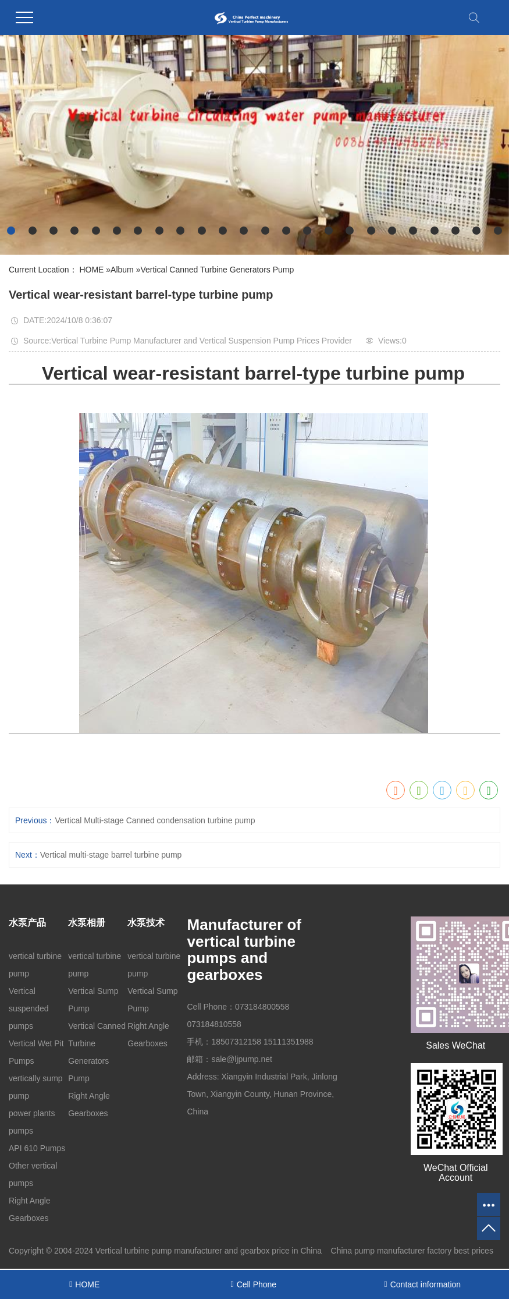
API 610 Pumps (37, 1148)
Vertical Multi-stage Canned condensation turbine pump (155, 820)
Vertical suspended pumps (29, 1008)
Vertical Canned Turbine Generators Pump (217, 269)
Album (122, 269)
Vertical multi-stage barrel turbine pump (111, 854)
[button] (11, 230)
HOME (91, 269)
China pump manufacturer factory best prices (412, 1250)
